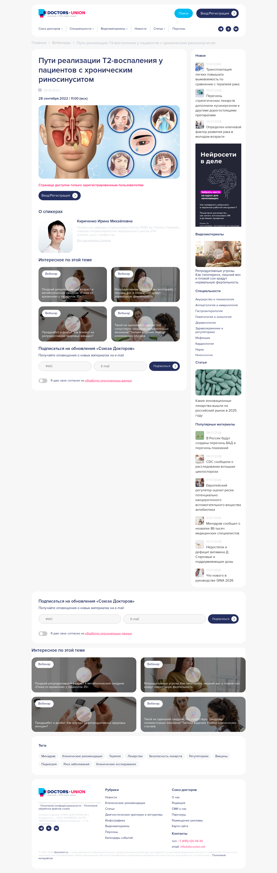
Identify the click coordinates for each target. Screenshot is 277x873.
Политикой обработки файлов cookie (68, 807)
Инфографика (115, 820)
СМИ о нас (179, 809)
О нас (176, 797)
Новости (141, 29)
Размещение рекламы (187, 820)
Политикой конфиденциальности (61, 805)
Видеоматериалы (117, 826)
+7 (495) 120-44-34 (190, 841)
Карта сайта (180, 826)
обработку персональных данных (108, 380)
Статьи (109, 809)
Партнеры (179, 814)
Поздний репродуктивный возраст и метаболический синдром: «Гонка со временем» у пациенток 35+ (67, 293)
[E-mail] (120, 366)
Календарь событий (119, 838)
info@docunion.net (192, 847)
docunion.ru (61, 852)
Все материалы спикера (94, 240)
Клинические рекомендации (125, 803)
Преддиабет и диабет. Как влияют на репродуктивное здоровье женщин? (68, 334)
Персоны (178, 29)
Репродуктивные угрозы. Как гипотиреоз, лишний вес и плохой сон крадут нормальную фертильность (144, 293)
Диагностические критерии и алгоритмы (134, 814)
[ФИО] (65, 366)
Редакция (178, 803)
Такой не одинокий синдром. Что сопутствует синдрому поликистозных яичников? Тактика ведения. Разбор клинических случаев (190, 722)
